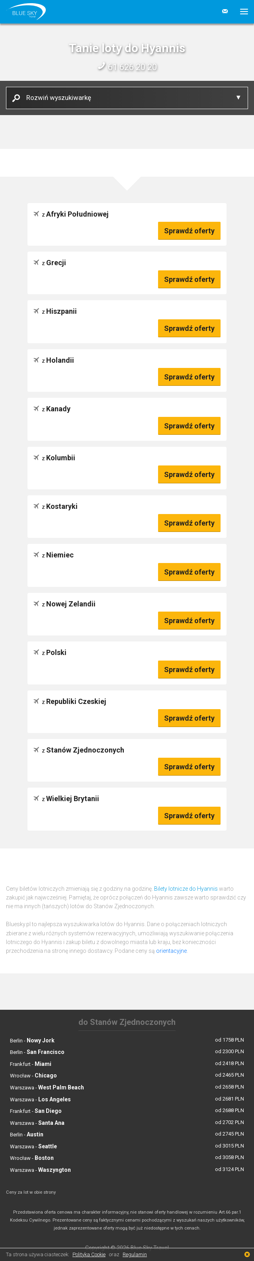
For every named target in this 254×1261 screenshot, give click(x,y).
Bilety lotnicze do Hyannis (186, 889)
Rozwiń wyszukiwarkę (55, 97)
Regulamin (135, 1254)
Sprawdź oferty (189, 231)
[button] (241, 12)
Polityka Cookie (89, 1254)
